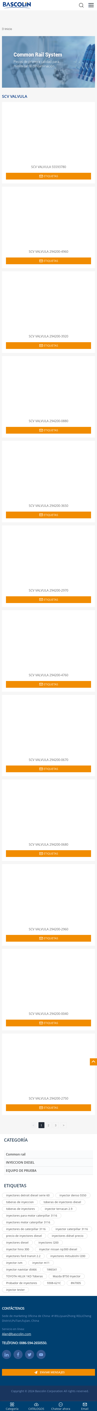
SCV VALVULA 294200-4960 (48, 251)
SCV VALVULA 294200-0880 (48, 421)
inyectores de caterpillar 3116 (26, 1229)
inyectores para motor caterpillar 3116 (31, 1215)
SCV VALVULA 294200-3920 (48, 336)
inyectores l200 (48, 1242)
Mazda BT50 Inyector (67, 1276)
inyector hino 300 (17, 1249)
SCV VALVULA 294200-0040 (48, 1013)
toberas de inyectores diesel (62, 1202)
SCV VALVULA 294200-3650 (48, 505)
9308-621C (54, 1283)
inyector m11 (41, 1263)
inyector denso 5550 (73, 1195)
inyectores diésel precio (67, 1236)
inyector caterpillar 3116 (72, 1229)
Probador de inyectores (21, 1283)
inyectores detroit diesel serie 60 (28, 1195)
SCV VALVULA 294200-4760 (48, 675)
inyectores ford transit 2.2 (23, 1256)
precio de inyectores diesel (24, 1236)
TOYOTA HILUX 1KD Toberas (24, 1276)
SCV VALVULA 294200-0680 (48, 844)
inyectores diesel (17, 1242)
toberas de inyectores (20, 1209)
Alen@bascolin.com (16, 1334)
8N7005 (76, 1283)
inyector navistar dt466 (21, 1269)
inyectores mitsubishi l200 (67, 1256)
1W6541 (52, 1269)
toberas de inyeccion (20, 1202)
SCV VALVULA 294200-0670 (48, 760)
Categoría (12, 1409)
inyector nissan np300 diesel (58, 1249)
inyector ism (14, 1263)
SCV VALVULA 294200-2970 (48, 590)
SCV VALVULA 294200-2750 (48, 1098)
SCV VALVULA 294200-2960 (48, 929)
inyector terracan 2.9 (58, 1209)
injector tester (15, 1290)
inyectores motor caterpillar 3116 (28, 1222)
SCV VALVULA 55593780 (48, 167)
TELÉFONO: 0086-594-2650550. (24, 1343)
